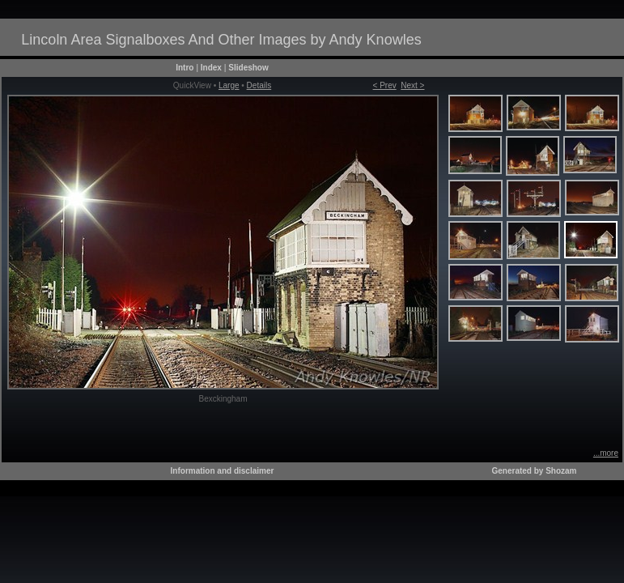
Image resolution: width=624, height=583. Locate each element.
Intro (184, 67)
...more (605, 453)
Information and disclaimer (222, 470)
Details (259, 85)
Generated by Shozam (533, 470)
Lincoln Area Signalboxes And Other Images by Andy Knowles (221, 40)
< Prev (385, 85)
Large (229, 85)
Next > (412, 85)
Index (211, 67)
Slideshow (248, 67)
